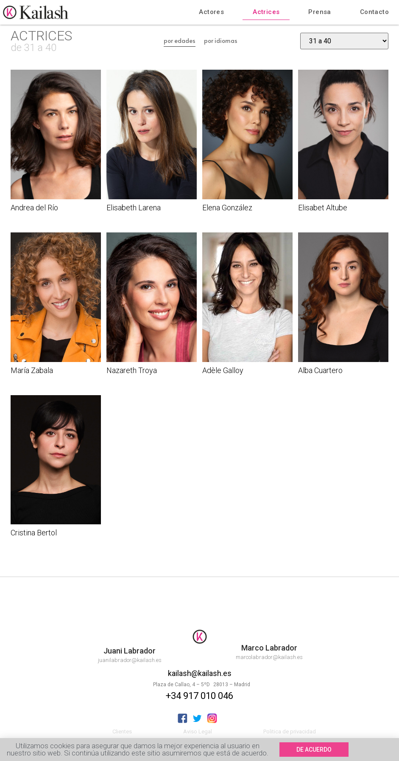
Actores (211, 12)
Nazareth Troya (131, 370)
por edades (179, 41)
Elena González (227, 207)
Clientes (122, 731)
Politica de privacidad (289, 731)
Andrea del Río (34, 207)
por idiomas (220, 41)
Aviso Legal (197, 731)
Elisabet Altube (322, 207)
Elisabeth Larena (133, 207)
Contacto (374, 12)
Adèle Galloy (222, 370)
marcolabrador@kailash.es (269, 657)
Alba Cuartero (320, 370)
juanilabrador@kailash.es (130, 660)
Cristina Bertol (34, 532)
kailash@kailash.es (200, 673)
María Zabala (32, 370)
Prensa (319, 12)
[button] (314, 750)
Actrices (266, 12)
